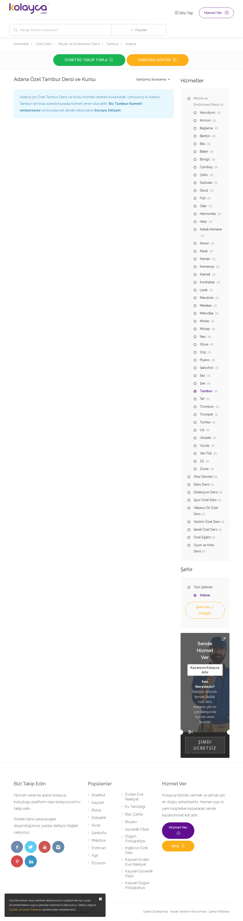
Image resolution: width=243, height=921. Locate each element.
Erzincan (99, 848)
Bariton (205, 136)
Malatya (98, 840)
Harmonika (208, 214)
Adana (131, 44)
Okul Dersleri (203, 476)
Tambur (112, 44)
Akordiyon (207, 112)
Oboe (204, 344)
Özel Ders (44, 44)
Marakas (206, 305)
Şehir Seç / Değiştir (205, 610)
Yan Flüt (206, 453)
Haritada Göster (157, 60)
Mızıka (204, 321)
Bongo (205, 159)
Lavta (203, 290)
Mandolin (207, 298)
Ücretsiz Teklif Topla (89, 60)
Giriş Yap (183, 13)
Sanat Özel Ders (205, 529)
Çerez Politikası (219, 911)
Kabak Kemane (211, 229)
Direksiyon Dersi (206, 492)
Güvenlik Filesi (137, 829)
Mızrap (205, 329)
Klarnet (205, 274)
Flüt (202, 198)
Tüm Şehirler (203, 587)
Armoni (205, 120)
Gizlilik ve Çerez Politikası (25, 909)
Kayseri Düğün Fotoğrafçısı (137, 885)
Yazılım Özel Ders (207, 522)
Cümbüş (206, 167)
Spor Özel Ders (205, 500)
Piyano (205, 360)
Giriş (178, 846)
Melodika (206, 313)
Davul (204, 190)
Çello (204, 175)
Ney (203, 336)
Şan (202, 383)
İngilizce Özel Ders (136, 850)
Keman (205, 259)
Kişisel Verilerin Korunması (188, 911)
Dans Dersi (201, 484)
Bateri (204, 151)
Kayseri (98, 802)
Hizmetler (21, 44)
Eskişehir (99, 818)
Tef (202, 399)
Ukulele (205, 438)
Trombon (207, 406)
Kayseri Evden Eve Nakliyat (137, 862)
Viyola (204, 445)
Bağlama (206, 128)
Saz (202, 375)
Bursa (96, 810)
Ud (202, 430)
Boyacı (131, 822)
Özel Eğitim (202, 537)
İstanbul (98, 795)
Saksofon (206, 368)
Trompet (206, 414)
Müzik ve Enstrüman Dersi (79, 44)
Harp (203, 221)
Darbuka (206, 182)
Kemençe (207, 266)
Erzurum (99, 863)
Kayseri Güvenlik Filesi (139, 873)
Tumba (205, 422)
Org (203, 352)
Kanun (204, 243)
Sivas (96, 825)
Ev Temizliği (135, 807)
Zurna (204, 469)
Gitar (203, 206)
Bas (202, 144)
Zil (202, 461)
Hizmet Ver (216, 13)
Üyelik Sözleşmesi (155, 911)
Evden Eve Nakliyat (134, 796)
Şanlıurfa (99, 833)
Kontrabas (207, 282)
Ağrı (95, 855)
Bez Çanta (134, 814)
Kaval (204, 251)
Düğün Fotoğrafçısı (135, 838)
